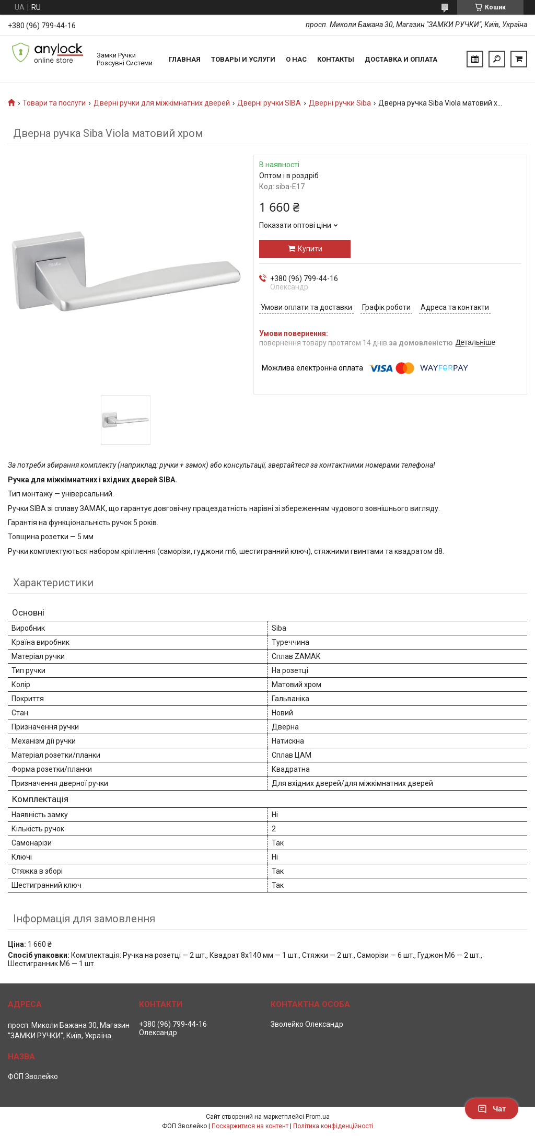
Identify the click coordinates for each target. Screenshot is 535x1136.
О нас (296, 59)
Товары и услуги (243, 59)
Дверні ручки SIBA (269, 103)
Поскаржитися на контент (250, 1126)
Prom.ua (318, 1116)
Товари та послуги (54, 103)
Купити (310, 249)
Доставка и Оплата (401, 59)
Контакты (335, 59)
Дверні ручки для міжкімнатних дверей (162, 103)
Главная (185, 59)
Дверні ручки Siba (340, 103)
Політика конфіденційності (333, 1126)
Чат (492, 1109)
